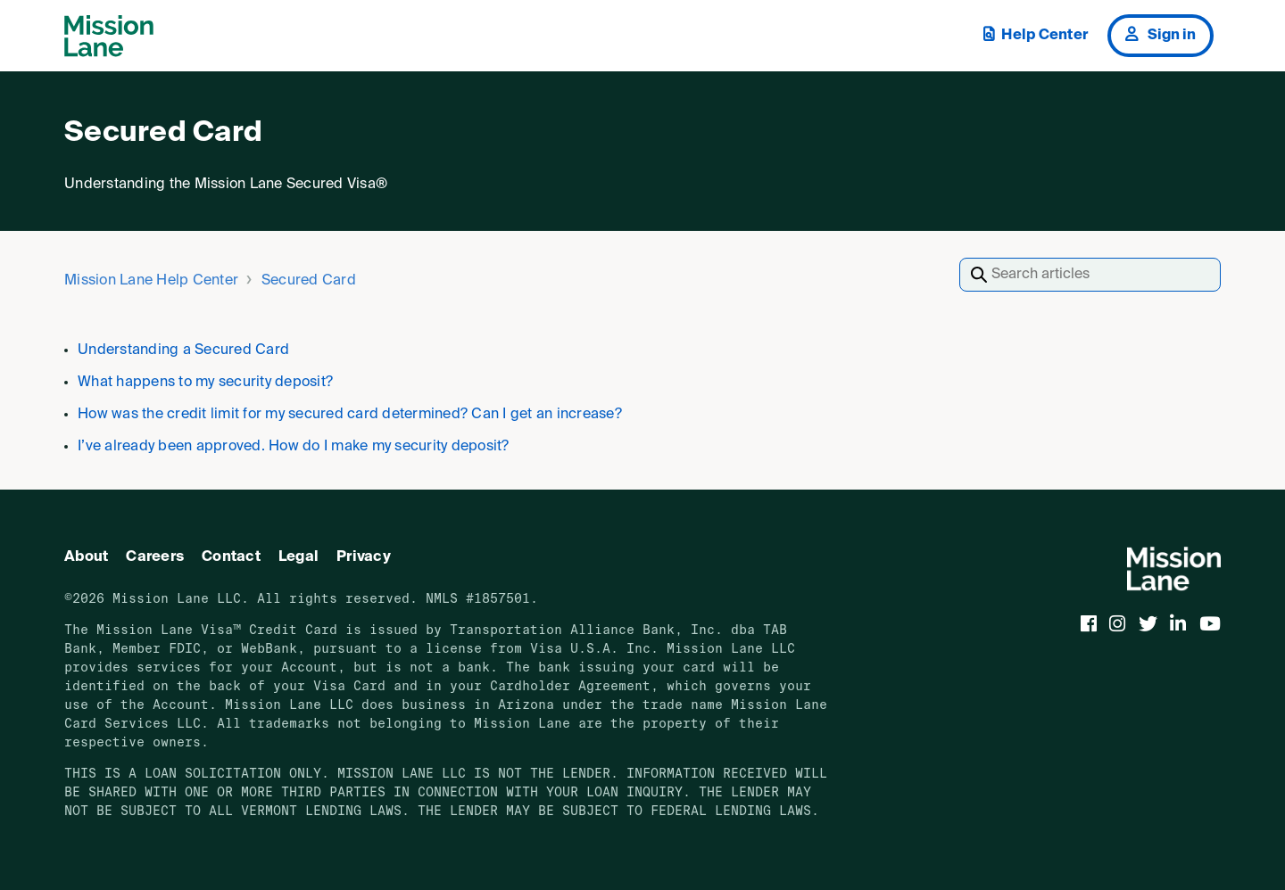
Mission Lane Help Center (151, 281)
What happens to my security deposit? (205, 382)
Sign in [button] (1160, 35)
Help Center (1035, 35)
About (86, 557)
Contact (231, 557)
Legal (298, 557)
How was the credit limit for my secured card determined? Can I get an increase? (350, 415)
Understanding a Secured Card (183, 350)
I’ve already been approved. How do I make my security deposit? (294, 447)
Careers (155, 557)
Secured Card (308, 281)
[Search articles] (1090, 275)
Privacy (363, 557)
